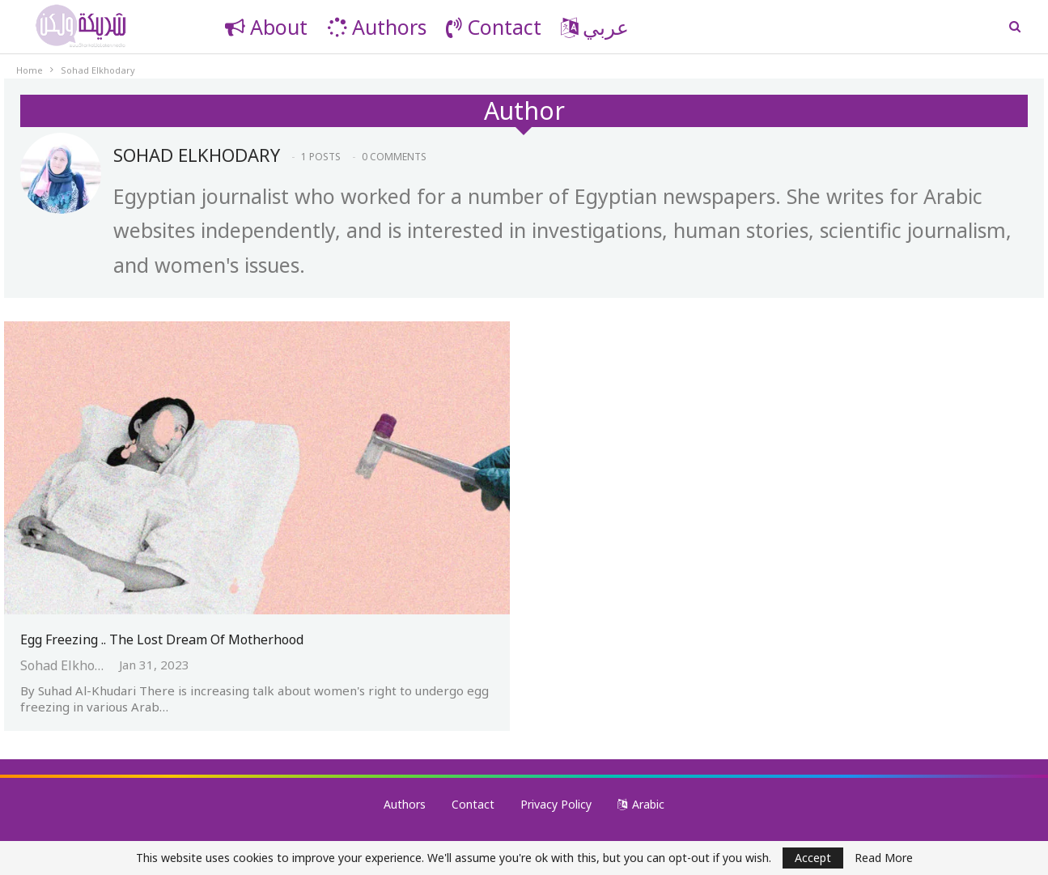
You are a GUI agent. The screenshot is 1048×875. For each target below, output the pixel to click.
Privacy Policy (556, 804)
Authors (376, 26)
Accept (813, 857)
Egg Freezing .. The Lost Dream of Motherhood (161, 639)
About (266, 26)
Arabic (640, 804)
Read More (884, 858)
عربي (595, 26)
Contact (493, 26)
